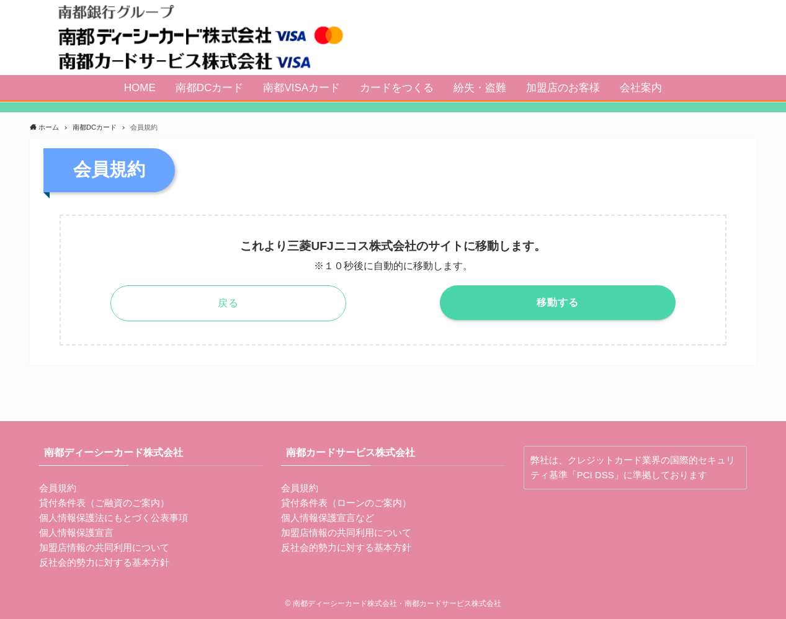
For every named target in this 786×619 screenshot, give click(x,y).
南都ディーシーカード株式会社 (113, 452)
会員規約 (57, 488)
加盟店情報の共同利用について (104, 547)
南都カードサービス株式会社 (350, 452)
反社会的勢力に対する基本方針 (104, 562)
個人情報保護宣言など (327, 517)
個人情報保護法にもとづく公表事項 (113, 517)
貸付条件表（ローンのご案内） (346, 502)
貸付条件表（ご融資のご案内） (104, 502)
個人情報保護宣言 (76, 532)
